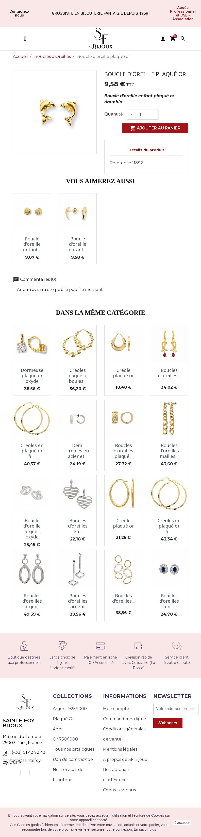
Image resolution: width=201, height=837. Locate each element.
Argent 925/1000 (70, 708)
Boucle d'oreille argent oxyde (32, 528)
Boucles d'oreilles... (169, 373)
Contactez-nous (119, 789)
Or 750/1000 (65, 739)
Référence (120, 162)
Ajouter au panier (155, 128)
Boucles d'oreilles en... (78, 525)
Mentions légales (120, 749)
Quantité (113, 114)
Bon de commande (73, 759)
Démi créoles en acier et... (77, 450)
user (163, 39)
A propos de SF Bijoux (125, 759)
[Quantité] (142, 114)
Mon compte (116, 708)
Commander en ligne (124, 718)
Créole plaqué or (123, 373)
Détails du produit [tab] (146, 150)
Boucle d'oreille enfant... (32, 244)
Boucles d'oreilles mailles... (169, 450)
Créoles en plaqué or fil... (32, 450)
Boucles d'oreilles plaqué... (123, 450)
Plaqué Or (63, 718)
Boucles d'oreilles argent (32, 601)
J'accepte (182, 822)
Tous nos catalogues (73, 749)
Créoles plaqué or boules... (77, 375)
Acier (58, 729)
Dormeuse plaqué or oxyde (32, 375)
